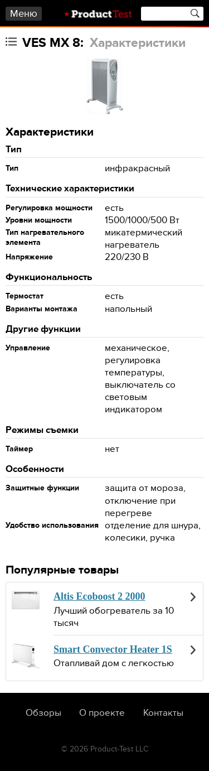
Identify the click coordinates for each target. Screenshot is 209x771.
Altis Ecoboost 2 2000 (99, 596)
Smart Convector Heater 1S (113, 649)
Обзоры (43, 713)
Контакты (163, 713)
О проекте (102, 713)
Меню (23, 14)
